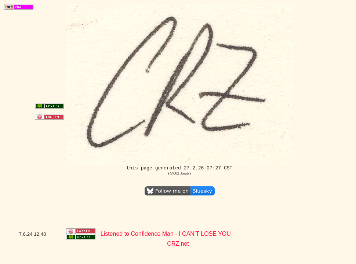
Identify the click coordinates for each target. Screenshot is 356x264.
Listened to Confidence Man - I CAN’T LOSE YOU (166, 234)
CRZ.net (178, 244)
